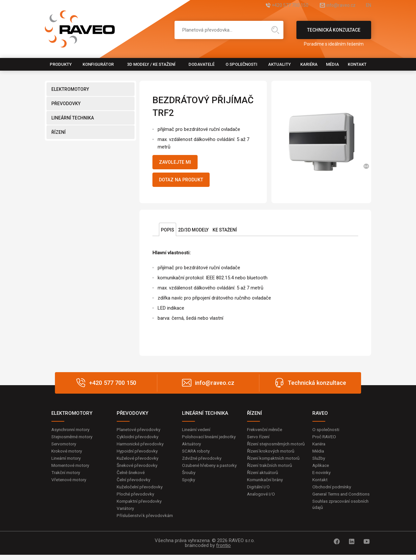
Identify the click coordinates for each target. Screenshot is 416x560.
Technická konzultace (333, 33)
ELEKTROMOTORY (70, 89)
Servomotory (64, 446)
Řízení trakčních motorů (271, 475)
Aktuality (279, 64)
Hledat (275, 30)
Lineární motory (67, 461)
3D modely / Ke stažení (151, 64)
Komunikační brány (266, 490)
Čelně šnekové (131, 476)
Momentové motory (71, 468)
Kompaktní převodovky (140, 505)
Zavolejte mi (177, 163)
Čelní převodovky (134, 483)
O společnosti (241, 64)
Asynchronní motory (72, 432)
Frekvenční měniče (266, 432)
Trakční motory (66, 476)
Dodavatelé (201, 64)
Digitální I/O (258, 497)
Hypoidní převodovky (138, 454)
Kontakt (357, 64)
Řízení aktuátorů (264, 482)
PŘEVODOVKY (66, 103)
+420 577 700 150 (275, 5)
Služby (319, 461)
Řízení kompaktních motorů (275, 467)
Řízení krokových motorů (272, 460)
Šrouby (189, 482)
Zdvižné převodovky (202, 461)
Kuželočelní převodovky (140, 491)
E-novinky (322, 476)
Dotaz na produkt (185, 182)
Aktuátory (192, 446)
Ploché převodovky (136, 498)
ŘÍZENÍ (58, 132)
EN (368, 5)
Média (332, 64)
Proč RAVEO (324, 439)
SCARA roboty (197, 454)
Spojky (189, 490)
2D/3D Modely (193, 232)
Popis (167, 232)
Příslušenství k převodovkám (146, 520)
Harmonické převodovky (141, 446)
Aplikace (321, 468)
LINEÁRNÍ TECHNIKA (72, 117)
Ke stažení (225, 232)
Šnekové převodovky (138, 468)
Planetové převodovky (139, 432)
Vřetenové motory (70, 483)
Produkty (61, 64)
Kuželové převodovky (138, 461)
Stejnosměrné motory (73, 439)
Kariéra (309, 64)
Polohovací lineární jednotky (210, 439)
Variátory (126, 513)
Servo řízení (259, 439)
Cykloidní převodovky (138, 439)
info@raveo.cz (333, 5)
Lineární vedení (197, 432)
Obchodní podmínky (332, 491)
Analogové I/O (261, 504)
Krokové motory (67, 454)
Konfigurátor (98, 64)
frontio (223, 550)
